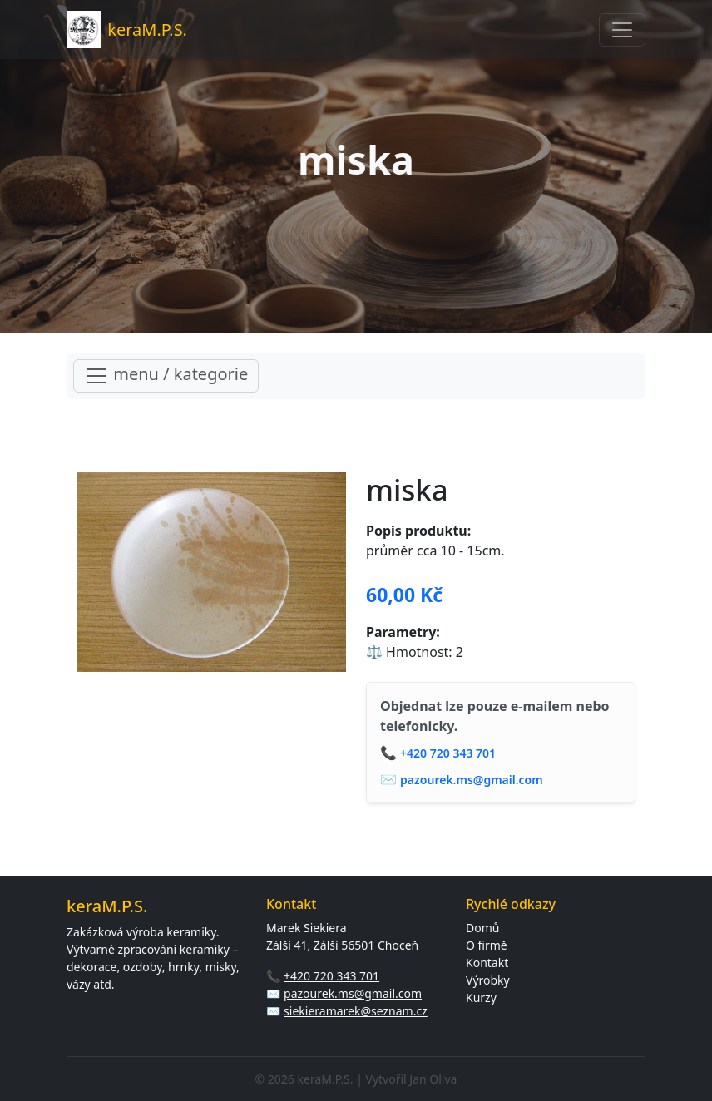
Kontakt (487, 962)
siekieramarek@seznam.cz (356, 1011)
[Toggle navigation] (622, 30)
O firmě (486, 945)
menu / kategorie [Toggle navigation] (166, 375)
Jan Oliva (433, 1079)
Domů (482, 928)
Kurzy (481, 997)
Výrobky (488, 980)
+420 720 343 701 (448, 753)
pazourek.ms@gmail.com (471, 779)
